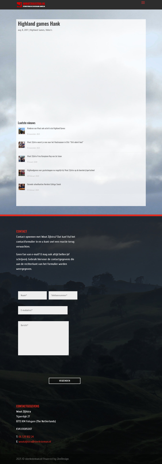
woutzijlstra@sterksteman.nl (35, 441)
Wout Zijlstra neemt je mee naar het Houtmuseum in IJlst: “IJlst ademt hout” (55, 142)
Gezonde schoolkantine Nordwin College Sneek (44, 184)
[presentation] (37, 368)
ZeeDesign (63, 458)
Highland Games (37, 30)
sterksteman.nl (33, 458)
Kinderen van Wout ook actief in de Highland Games (46, 128)
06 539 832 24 (26, 436)
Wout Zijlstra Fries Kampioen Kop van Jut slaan (44, 156)
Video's (49, 30)
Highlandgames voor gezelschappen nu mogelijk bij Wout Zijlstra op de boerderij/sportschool (61, 170)
